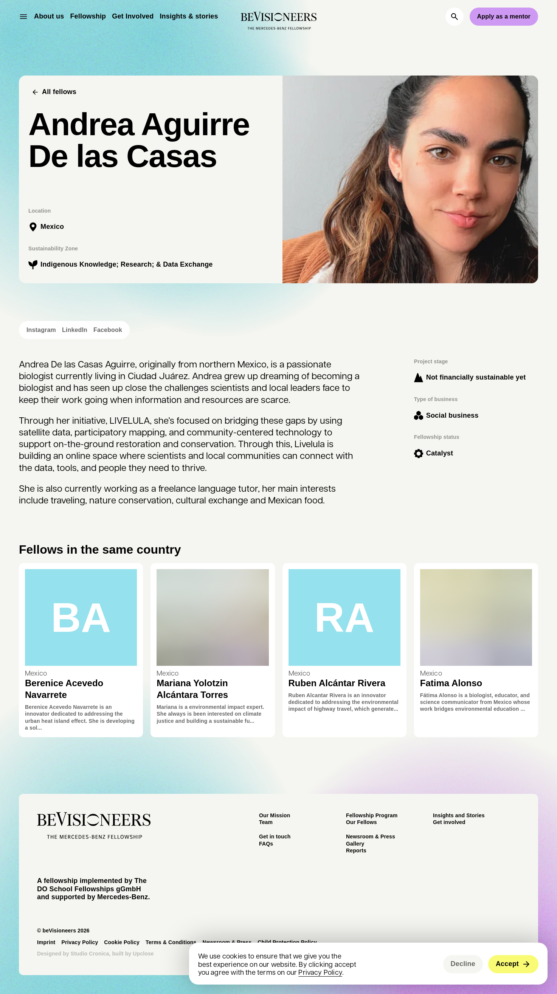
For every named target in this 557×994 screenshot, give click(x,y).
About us (49, 16)
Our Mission (274, 815)
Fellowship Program (371, 815)
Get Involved (133, 16)
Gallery (355, 844)
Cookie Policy (122, 942)
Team (266, 822)
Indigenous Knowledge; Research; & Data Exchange (126, 264)
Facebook (107, 330)
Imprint (46, 942)
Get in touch (274, 836)
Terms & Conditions (171, 942)
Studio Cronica (90, 954)
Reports (356, 850)
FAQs (266, 844)
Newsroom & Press (370, 836)
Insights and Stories (459, 815)
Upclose (143, 954)
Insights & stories (189, 16)
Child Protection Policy (287, 942)
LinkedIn (74, 330)
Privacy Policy (320, 972)
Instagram (41, 330)
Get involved (449, 822)
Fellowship (88, 16)
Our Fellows (361, 822)
